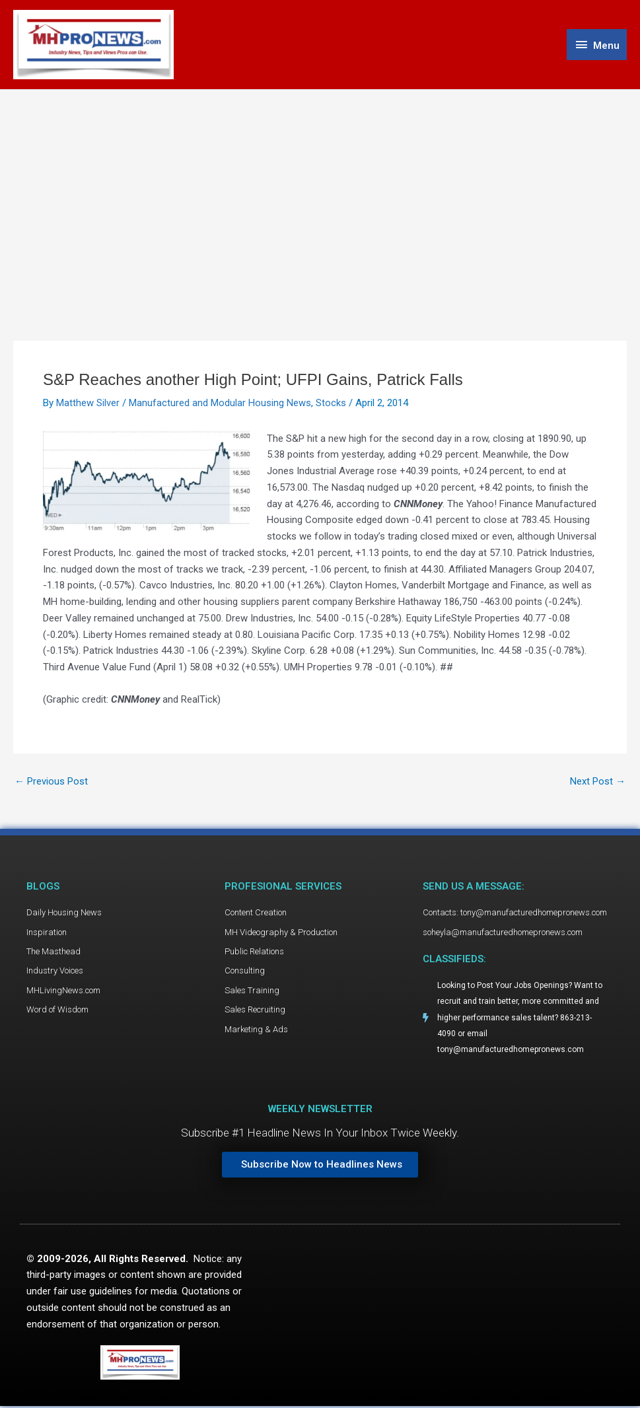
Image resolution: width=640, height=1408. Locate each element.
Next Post (597, 782)
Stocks (331, 403)
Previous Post (51, 782)
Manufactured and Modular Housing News (220, 403)
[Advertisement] (320, 189)
